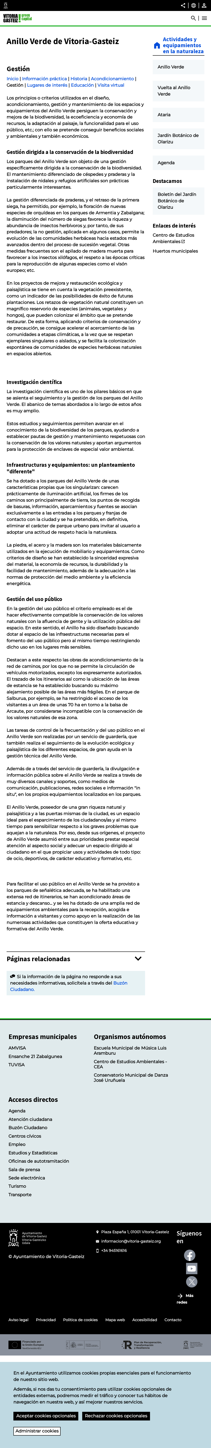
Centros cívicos (24, 1228)
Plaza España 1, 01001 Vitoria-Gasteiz (135, 1324)
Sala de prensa (24, 1262)
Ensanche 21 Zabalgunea (35, 1149)
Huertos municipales (175, 251)
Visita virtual (110, 133)
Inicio (12, 127)
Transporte (20, 1287)
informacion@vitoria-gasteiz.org (131, 1334)
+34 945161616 (114, 1343)
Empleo (16, 1237)
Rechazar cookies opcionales (116, 1415)
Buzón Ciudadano (27, 1220)
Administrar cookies (37, 1431)
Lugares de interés (47, 133)
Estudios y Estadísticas (32, 1245)
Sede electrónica (26, 1270)
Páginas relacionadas (38, 1051)
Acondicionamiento (112, 127)
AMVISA (17, 1140)
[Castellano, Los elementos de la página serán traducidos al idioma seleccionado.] (193, 5)
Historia (78, 127)
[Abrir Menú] (204, 18)
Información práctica (44, 127)
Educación (82, 133)
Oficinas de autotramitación (38, 1253)
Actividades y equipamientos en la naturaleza (183, 45)
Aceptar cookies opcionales (46, 1415)
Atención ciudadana (30, 1211)
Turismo (17, 1278)
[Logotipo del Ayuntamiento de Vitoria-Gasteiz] (27, 1331)
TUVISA (16, 1157)
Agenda (16, 1203)
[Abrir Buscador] (195, 18)
